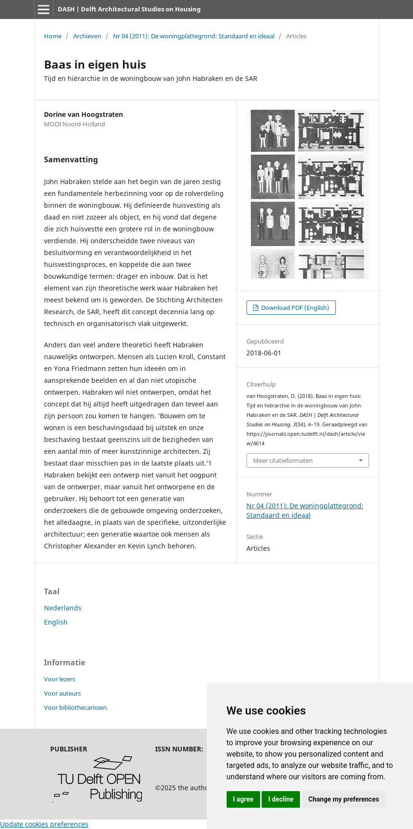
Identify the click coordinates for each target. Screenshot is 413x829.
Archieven (87, 36)
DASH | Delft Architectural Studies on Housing (129, 9)
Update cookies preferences (44, 824)
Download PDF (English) (294, 307)
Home (53, 36)
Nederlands (62, 607)
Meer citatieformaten (283, 460)
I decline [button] (280, 799)
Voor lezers (59, 679)
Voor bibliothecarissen (75, 707)
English (56, 621)
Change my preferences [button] (343, 799)
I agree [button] (243, 799)
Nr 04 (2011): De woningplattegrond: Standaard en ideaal (193, 36)
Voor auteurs (62, 693)
